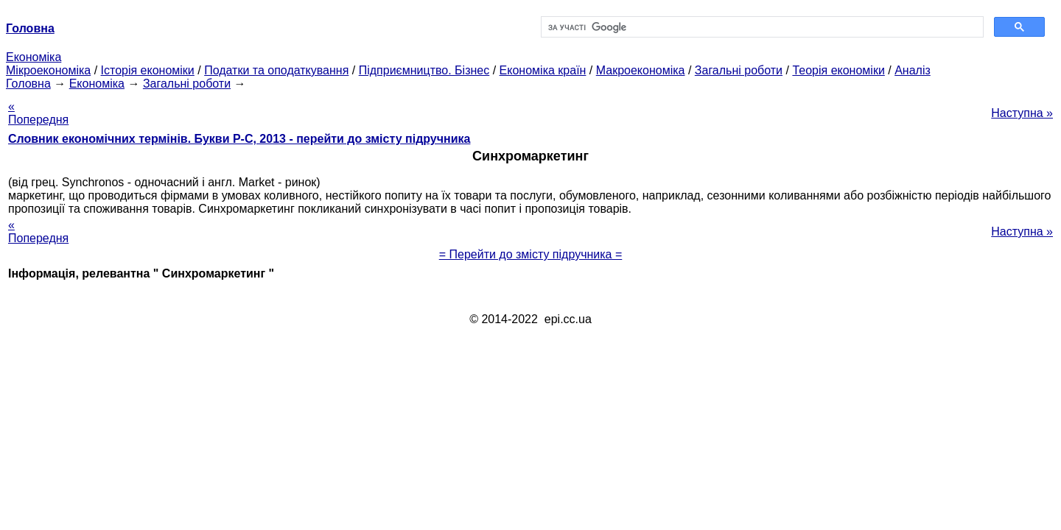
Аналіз (912, 70)
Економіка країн (543, 70)
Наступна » (1022, 113)
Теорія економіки (838, 70)
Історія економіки (148, 70)
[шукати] (760, 27)
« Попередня (38, 113)
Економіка (33, 57)
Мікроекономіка (48, 70)
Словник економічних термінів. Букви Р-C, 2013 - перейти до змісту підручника (239, 138)
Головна (28, 83)
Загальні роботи (738, 70)
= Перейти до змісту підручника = (531, 254)
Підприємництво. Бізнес (424, 70)
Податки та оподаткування (276, 70)
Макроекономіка (640, 70)
